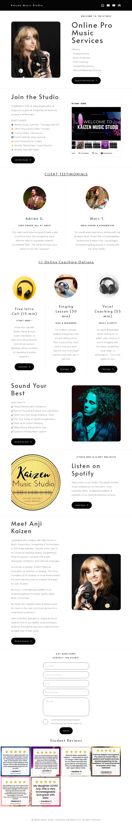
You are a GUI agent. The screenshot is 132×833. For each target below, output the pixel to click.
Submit (66, 731)
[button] (102, 5)
